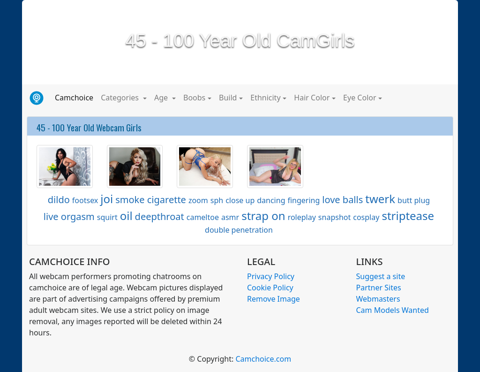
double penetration (239, 230)
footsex (85, 200)
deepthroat (159, 216)
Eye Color (359, 97)
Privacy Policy (270, 276)
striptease (408, 215)
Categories (121, 97)
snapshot (334, 217)
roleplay (302, 217)
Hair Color (312, 97)
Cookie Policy (270, 287)
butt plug (414, 200)
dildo (59, 199)
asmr (230, 217)
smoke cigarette (150, 199)
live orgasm (69, 216)
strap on (263, 215)
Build (228, 97)
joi (106, 198)
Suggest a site (380, 276)
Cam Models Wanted (392, 310)
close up (240, 200)
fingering (303, 200)
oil (126, 215)
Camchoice (76, 97)
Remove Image (273, 299)
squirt (107, 217)
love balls (342, 199)
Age (162, 97)
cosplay (366, 217)
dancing (271, 200)
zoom (198, 200)
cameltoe (203, 217)
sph (216, 200)
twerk (380, 198)
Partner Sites (378, 287)
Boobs (194, 97)
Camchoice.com (263, 359)
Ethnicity (265, 97)
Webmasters (378, 299)
